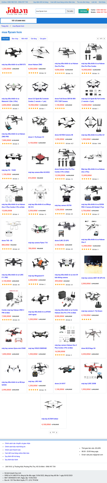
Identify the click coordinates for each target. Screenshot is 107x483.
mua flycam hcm (18, 26)
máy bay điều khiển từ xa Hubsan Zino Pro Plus (66, 65)
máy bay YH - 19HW (9, 170)
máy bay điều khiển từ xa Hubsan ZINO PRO (13, 135)
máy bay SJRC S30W (88, 383)
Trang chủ (4, 26)
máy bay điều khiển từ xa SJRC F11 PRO (12, 276)
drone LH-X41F (60, 383)
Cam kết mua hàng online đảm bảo (63, 2)
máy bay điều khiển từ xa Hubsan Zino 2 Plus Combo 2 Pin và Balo (13, 206)
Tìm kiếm (70, 11)
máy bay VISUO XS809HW (37, 348)
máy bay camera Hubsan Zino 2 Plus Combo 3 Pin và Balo (66, 346)
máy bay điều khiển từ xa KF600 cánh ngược (39, 313)
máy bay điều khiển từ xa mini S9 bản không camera (66, 276)
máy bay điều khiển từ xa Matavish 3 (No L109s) (10, 100)
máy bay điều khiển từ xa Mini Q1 (93, 135)
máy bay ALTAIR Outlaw (50, 419)
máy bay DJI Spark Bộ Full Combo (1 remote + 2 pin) (93, 100)
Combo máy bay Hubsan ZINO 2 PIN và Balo (13, 311)
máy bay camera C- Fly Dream (91, 311)
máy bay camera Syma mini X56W (14, 348)
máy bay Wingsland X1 (36, 276)
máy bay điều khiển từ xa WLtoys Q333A (13, 383)
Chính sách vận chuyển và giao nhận (17, 443)
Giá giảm (43, 39)
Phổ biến (5, 39)
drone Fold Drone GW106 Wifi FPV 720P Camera (65, 100)
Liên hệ (94, 2)
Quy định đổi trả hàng (40, 2)
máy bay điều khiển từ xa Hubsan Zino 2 (93, 241)
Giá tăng (34, 39)
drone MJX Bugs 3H (88, 348)
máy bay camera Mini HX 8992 (39, 172)
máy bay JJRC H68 (35, 381)
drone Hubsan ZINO (35, 64)
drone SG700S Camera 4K (64, 135)
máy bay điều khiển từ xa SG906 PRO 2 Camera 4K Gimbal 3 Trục (92, 206)
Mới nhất (24, 39)
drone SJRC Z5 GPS (62, 240)
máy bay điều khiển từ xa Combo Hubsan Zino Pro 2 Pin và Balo (66, 311)
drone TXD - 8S (7, 240)
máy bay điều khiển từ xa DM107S (14, 64)
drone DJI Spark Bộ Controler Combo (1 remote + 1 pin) (38, 100)
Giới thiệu (102, 2)
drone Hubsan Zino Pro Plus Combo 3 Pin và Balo (64, 170)
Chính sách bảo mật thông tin (15, 447)
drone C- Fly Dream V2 (36, 137)
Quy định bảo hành (11, 460)
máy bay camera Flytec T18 (37, 243)
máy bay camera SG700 (63, 205)
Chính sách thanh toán (13, 450)
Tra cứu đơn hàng (83, 2)
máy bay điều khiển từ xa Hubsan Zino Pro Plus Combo (93, 65)
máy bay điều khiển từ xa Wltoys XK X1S (39, 206)
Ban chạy (15, 39)
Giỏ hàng (83, 11)
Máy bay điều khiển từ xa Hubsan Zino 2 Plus (93, 170)
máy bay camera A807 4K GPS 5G (93, 278)
